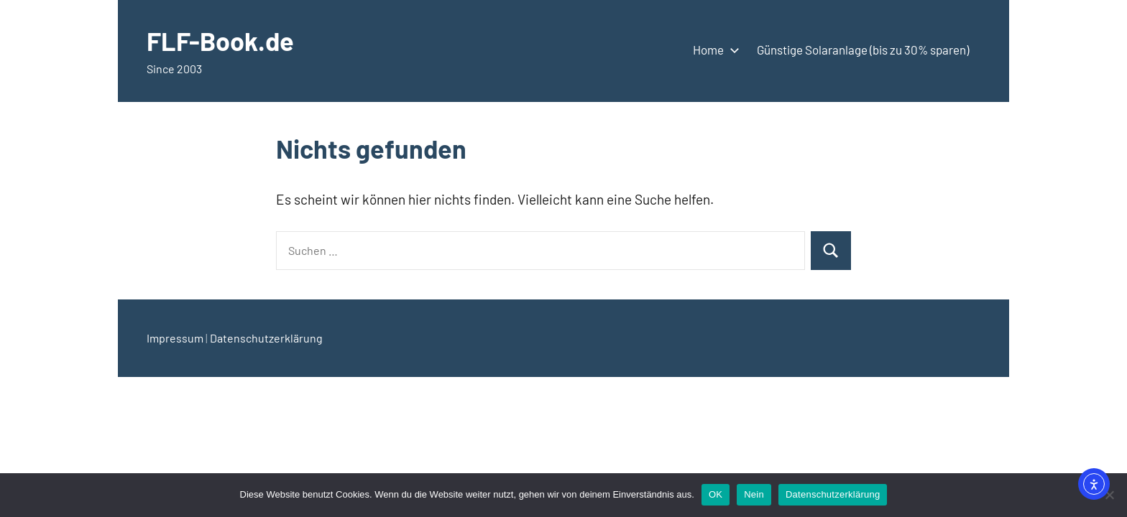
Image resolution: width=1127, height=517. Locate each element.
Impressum (175, 338)
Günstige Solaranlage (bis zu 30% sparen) (863, 49)
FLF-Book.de (220, 40)
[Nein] (1109, 495)
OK (715, 494)
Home (713, 49)
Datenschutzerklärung (266, 338)
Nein (754, 494)
